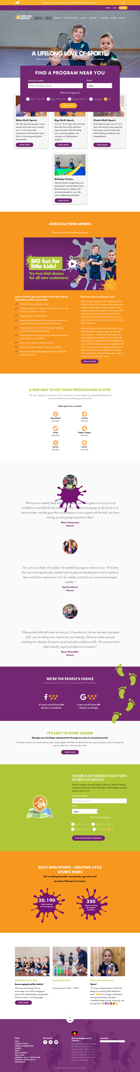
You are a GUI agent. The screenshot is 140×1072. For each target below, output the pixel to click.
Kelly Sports (21, 1053)
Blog (17, 1050)
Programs (57, 18)
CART (115, 8)
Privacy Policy (22, 1044)
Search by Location (35, 80)
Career (18, 1048)
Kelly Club (19, 1055)
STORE (108, 8)
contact (121, 18)
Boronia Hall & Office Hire (27, 1057)
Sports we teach (71, 18)
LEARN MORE (24, 145)
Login (123, 8)
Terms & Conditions (24, 1046)
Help (17, 1041)
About (84, 18)
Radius (89, 80)
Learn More (55, 421)
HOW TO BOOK (89, 361)
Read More (23, 1003)
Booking (93, 18)
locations (104, 18)
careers (113, 18)
